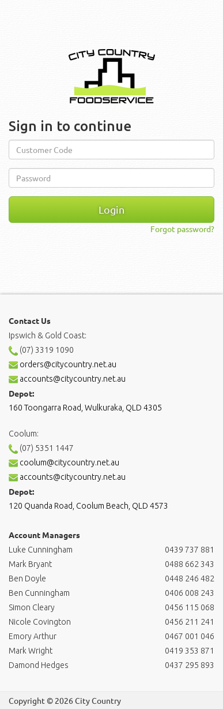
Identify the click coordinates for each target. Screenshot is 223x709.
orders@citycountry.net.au (62, 364)
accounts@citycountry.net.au (67, 378)
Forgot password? (182, 228)
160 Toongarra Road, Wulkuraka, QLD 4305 (85, 407)
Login (111, 209)
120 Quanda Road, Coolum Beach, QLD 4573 (88, 505)
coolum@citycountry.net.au (64, 462)
